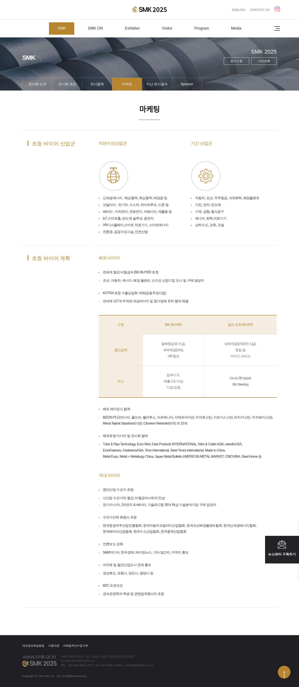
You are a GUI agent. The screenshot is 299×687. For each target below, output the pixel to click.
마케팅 (127, 84)
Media (236, 28)
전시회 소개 (37, 84)
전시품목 (97, 84)
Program (201, 28)
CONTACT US (260, 9)
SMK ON (95, 28)
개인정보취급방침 (33, 645)
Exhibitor (132, 28)
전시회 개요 (67, 84)
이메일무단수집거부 (75, 645)
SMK (61, 28)
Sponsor (187, 84)
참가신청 (236, 61)
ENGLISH (238, 9)
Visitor (167, 28)
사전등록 (264, 61)
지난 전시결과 (157, 84)
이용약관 (53, 645)
